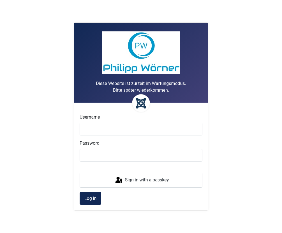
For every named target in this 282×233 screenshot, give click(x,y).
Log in (90, 198)
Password (90, 143)
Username (90, 117)
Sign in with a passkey (141, 180)
